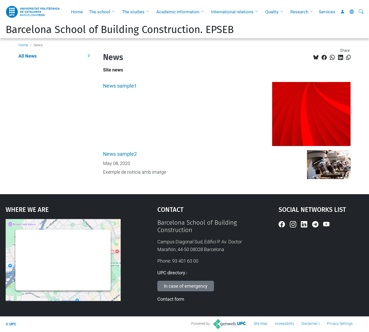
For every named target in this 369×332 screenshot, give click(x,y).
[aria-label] (361, 12)
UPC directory (171, 272)
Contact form (170, 299)
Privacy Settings (340, 323)
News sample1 (120, 86)
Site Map (261, 323)
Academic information (177, 11)
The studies (133, 11)
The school (99, 11)
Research (299, 11)
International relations (232, 11)
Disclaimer (309, 323)
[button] (114, 11)
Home (77, 11)
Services (327, 11)
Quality (272, 11)
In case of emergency (186, 286)
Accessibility (284, 323)
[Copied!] (348, 57)
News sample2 (120, 154)
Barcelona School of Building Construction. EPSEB (120, 30)
